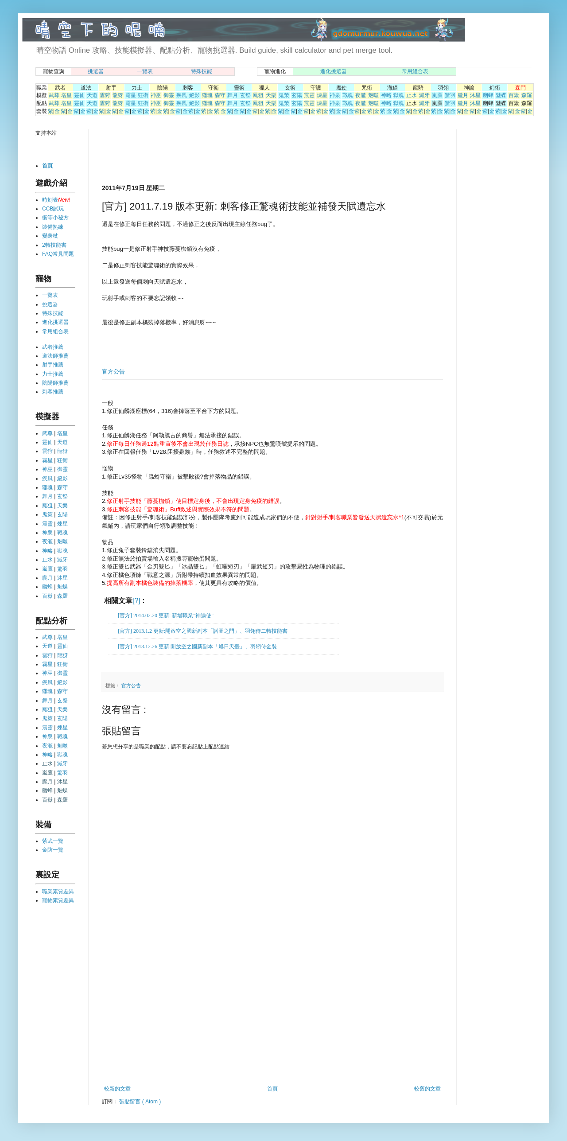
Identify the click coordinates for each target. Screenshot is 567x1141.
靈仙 (79, 95)
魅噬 (373, 95)
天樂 (271, 95)
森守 (220, 95)
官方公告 (113, 371)
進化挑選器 (333, 71)
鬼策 (284, 95)
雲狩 (105, 95)
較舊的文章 (427, 1089)
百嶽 (514, 95)
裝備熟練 (52, 227)
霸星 (130, 95)
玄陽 (296, 95)
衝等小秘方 (55, 217)
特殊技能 (201, 71)
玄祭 (245, 95)
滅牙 (424, 95)
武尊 (54, 95)
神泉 (335, 95)
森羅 (526, 95)
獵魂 (207, 95)
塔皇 (66, 95)
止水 (411, 95)
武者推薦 (52, 347)
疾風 (181, 95)
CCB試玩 (53, 209)
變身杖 (50, 236)
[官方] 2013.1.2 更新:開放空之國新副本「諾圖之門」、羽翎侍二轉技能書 (202, 631)
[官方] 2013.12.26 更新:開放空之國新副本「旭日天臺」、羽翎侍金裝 (197, 646)
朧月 (463, 95)
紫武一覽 (52, 841)
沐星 (475, 95)
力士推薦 (52, 374)
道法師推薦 (55, 356)
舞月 (232, 95)
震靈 (309, 95)
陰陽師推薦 (55, 383)
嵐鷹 (437, 95)
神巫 (156, 95)
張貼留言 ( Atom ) (140, 1101)
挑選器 (96, 71)
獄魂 (398, 95)
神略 (386, 95)
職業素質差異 (58, 891)
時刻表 (50, 200)
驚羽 (450, 95)
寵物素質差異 (58, 900)
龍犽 (118, 95)
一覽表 (145, 71)
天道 (92, 95)
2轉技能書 (54, 245)
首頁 (272, 1089)
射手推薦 (52, 365)
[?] (136, 600)
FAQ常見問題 (58, 254)
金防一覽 (52, 850)
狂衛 (143, 95)
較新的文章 (117, 1089)
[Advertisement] (205, 156)
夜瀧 (360, 95)
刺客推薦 (52, 392)
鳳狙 (258, 95)
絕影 (194, 95)
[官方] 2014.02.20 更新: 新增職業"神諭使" (166, 615)
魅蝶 (501, 95)
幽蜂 (488, 95)
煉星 (322, 95)
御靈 (168, 95)
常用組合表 (415, 71)
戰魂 (347, 95)
